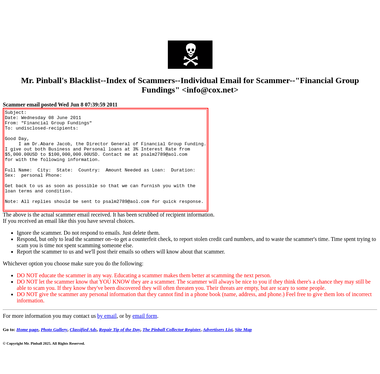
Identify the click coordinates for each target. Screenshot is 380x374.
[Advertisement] (190, 18)
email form (144, 336)
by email (107, 336)
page (27, 349)
